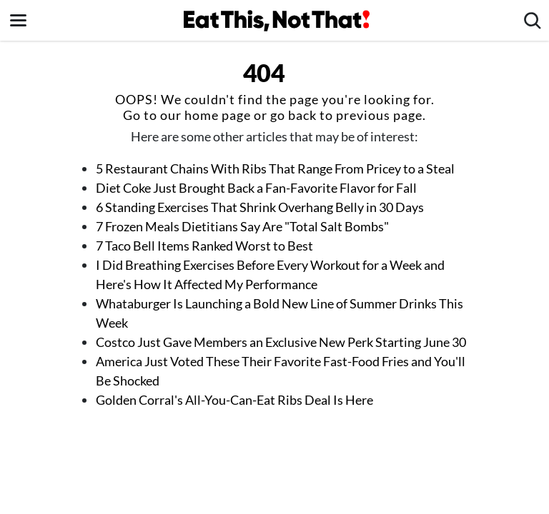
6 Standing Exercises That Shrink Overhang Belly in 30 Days (260, 207)
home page (217, 115)
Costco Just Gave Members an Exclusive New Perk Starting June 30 (281, 342)
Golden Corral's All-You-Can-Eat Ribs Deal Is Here (234, 400)
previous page (379, 115)
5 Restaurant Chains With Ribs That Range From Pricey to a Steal (275, 168)
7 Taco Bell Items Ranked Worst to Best (204, 245)
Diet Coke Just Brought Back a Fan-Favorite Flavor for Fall (256, 188)
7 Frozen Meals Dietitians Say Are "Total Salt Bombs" (243, 226)
